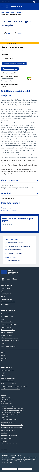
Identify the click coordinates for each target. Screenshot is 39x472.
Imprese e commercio (7, 333)
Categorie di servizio (8, 311)
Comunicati (4, 358)
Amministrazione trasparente (9, 436)
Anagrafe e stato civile (7, 316)
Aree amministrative (6, 299)
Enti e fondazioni (5, 304)
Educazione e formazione (8, 330)
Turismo (3, 343)
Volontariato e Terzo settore (8, 346)
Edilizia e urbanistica (6, 327)
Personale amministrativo (8, 302)
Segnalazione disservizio (7, 422)
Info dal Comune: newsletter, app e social (12, 428)
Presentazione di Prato (7, 370)
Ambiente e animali (6, 314)
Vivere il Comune (10, 12)
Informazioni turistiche (7, 381)
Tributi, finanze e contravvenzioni (10, 341)
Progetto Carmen (6, 208)
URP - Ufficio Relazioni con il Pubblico (11, 413)
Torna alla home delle (14, 64)
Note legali (4, 441)
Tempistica (19, 193)
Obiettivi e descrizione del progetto (19, 93)
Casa (2, 319)
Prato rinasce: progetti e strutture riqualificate (14, 386)
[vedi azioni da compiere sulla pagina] (18, 33)
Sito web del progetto (10, 69)
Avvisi (2, 361)
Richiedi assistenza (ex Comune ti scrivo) (12, 425)
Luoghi (3, 373)
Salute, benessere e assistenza (9, 338)
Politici (3, 296)
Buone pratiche (19, 12)
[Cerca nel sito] (35, 6)
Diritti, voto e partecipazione (9, 324)
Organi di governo (6, 294)
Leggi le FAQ (4, 417)
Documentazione (19, 203)
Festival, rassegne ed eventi (8, 383)
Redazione (4, 433)
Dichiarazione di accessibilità (9, 444)
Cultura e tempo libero (7, 322)
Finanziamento (19, 180)
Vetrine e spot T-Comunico (9, 210)
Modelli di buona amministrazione (10, 389)
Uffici (2, 291)
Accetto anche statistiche (25, 469)
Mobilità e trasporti (6, 335)
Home (2, 12)
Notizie (3, 355)
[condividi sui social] (7, 33)
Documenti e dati (5, 288)
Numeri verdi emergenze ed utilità (10, 414)
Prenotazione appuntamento (9, 419)
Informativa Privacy (6, 438)
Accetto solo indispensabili (10, 469)
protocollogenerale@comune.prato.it (13, 411)
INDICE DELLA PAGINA (19, 39)
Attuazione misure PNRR (8, 430)
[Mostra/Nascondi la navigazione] (2, 6)
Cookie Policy (11, 462)
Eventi (3, 375)
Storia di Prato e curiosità (8, 378)
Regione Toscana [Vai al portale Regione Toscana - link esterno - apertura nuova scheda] (6, 2)
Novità (3, 352)
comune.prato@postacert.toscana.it (13, 409)
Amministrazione (6, 285)
